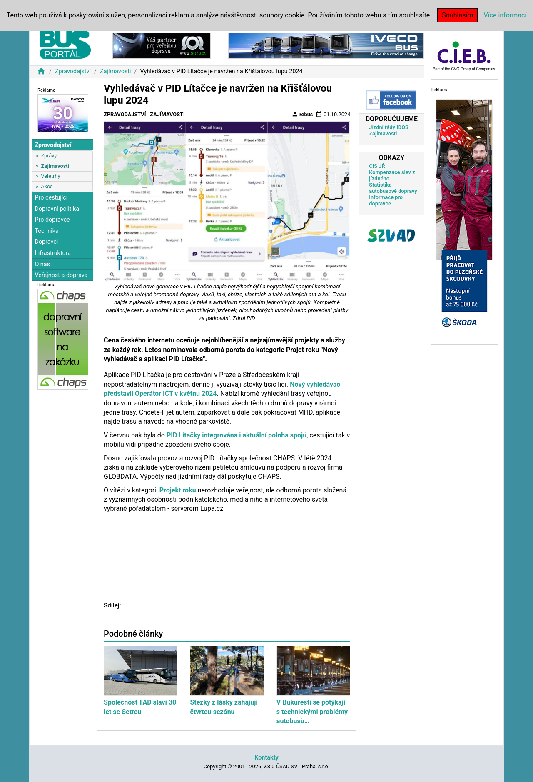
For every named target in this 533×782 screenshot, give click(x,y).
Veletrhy (50, 176)
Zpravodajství (73, 71)
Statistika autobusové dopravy (393, 188)
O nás (42, 264)
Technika (47, 231)
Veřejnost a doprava (61, 275)
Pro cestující (51, 197)
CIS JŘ (377, 166)
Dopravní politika (57, 208)
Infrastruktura (53, 253)
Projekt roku (177, 490)
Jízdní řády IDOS (388, 127)
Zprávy (49, 155)
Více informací (504, 15)
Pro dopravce (52, 219)
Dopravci (46, 241)
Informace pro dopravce (386, 200)
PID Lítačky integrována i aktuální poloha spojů (236, 435)
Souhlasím (457, 15)
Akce (46, 186)
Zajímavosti (115, 71)
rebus (302, 114)
